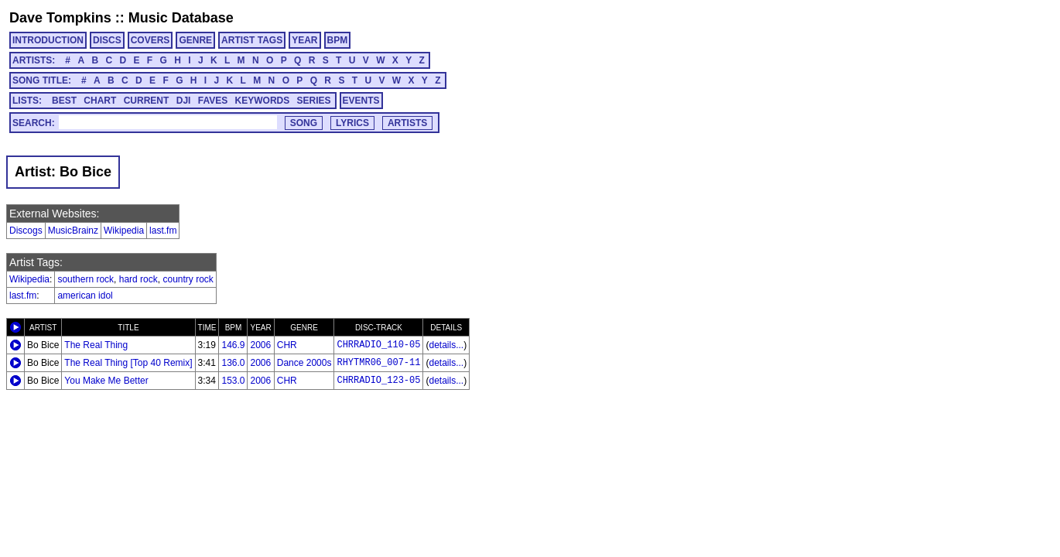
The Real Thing (96, 345)
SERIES (314, 100)
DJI (183, 100)
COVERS (150, 40)
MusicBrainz (73, 230)
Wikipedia (124, 230)
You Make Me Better (106, 380)
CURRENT (146, 100)
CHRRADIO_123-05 (378, 380)
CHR (287, 345)
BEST (64, 100)
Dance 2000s (304, 362)
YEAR (304, 40)
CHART (100, 100)
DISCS (107, 40)
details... (446, 345)
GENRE (195, 40)
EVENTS (361, 100)
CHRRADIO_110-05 (378, 345)
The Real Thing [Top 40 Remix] (128, 362)
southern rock (85, 279)
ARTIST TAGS (251, 40)
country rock (187, 279)
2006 (260, 345)
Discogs (26, 230)
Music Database (181, 18)
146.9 (232, 345)
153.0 (232, 380)
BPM (337, 40)
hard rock (138, 279)
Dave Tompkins (60, 18)
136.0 (232, 362)
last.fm (162, 230)
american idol (84, 295)
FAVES (212, 100)
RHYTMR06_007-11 (378, 362)
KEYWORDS (262, 100)
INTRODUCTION (48, 40)
